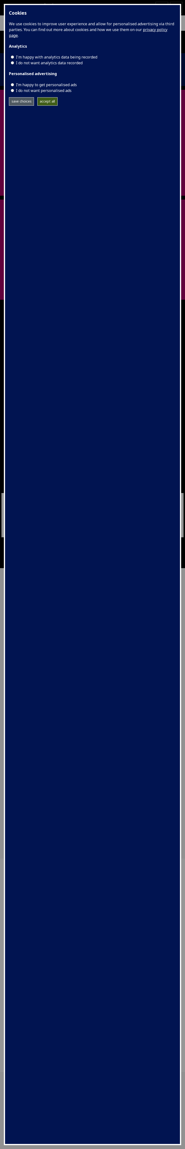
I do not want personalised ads (44, 90)
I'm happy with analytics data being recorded (56, 57)
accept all (47, 101)
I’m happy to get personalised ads (46, 84)
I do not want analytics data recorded (49, 62)
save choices (22, 101)
